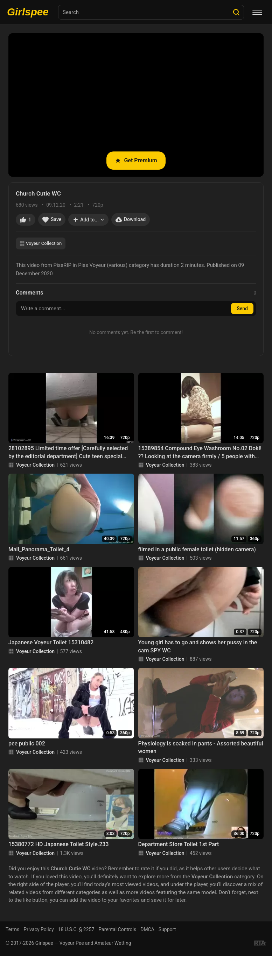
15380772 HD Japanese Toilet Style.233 (58, 844)
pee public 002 (26, 743)
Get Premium (136, 160)
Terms (12, 929)
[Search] (236, 12)
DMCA (147, 929)
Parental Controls (117, 929)
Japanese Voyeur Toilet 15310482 (50, 642)
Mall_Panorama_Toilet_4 (38, 549)
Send (242, 308)
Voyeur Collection (41, 243)
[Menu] (257, 12)
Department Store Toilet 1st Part (178, 844)
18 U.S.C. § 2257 (76, 929)
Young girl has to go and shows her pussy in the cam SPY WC (197, 646)
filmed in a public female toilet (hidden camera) (197, 549)
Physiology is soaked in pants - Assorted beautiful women (200, 747)
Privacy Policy (38, 929)
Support (167, 929)
